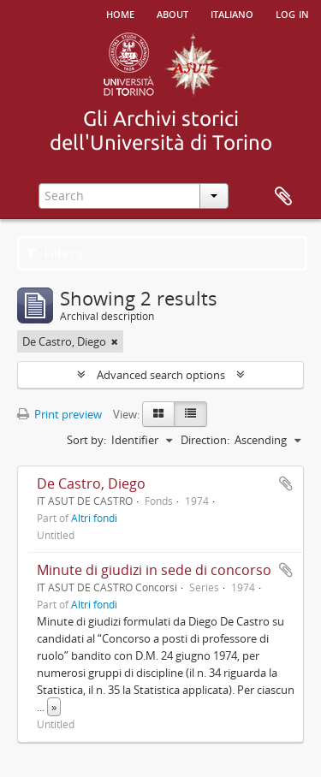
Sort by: (86, 440)
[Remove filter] (114, 341)
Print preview (59, 414)
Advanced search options (161, 375)
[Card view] (158, 414)
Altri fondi (94, 518)
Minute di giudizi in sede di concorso (154, 570)
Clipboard (283, 196)
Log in (292, 12)
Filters (54, 253)
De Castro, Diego (91, 483)
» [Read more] (53, 707)
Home (120, 12)
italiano (232, 12)
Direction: (205, 440)
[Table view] (190, 414)
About (172, 12)
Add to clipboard (285, 483)
